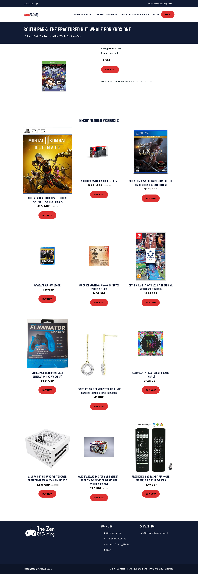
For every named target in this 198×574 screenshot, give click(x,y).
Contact (121, 568)
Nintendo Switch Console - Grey (99, 181)
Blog (156, 14)
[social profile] (37, 3)
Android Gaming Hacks (135, 14)
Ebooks (118, 48)
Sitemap (169, 568)
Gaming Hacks (82, 14)
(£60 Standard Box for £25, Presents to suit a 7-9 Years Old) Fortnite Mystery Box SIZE (99, 480)
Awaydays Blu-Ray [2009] (47, 285)
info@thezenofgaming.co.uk (160, 3)
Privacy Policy (156, 568)
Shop (168, 14)
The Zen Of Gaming (106, 14)
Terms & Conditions (137, 568)
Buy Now (110, 69)
